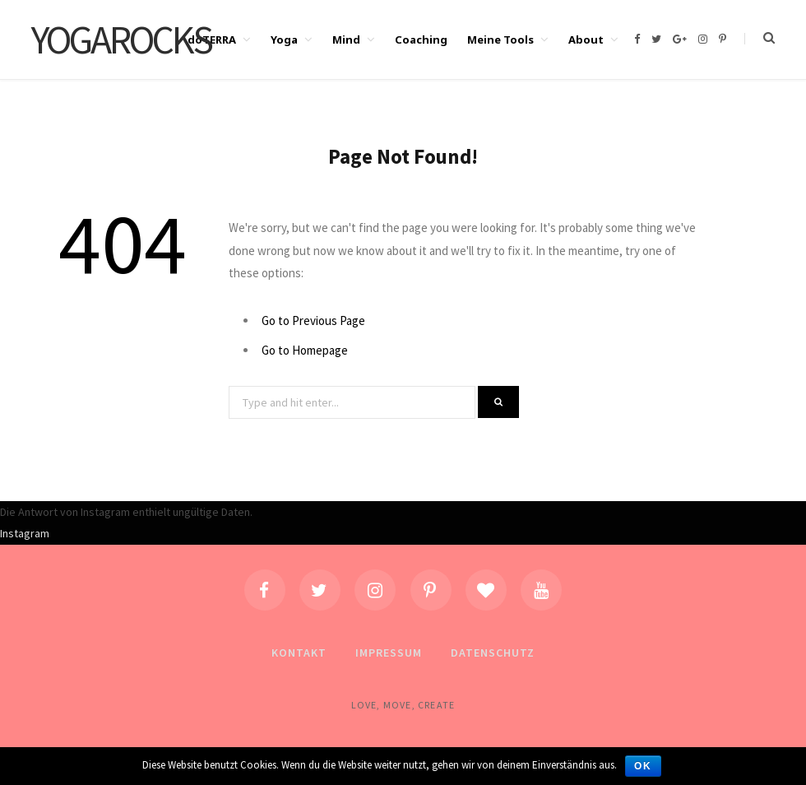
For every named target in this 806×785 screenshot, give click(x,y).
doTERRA (212, 39)
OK (643, 766)
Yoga (284, 39)
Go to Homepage (305, 350)
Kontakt (299, 652)
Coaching (421, 39)
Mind (346, 39)
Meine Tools (500, 39)
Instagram (24, 533)
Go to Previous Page (313, 320)
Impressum (388, 652)
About (586, 39)
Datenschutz (493, 652)
